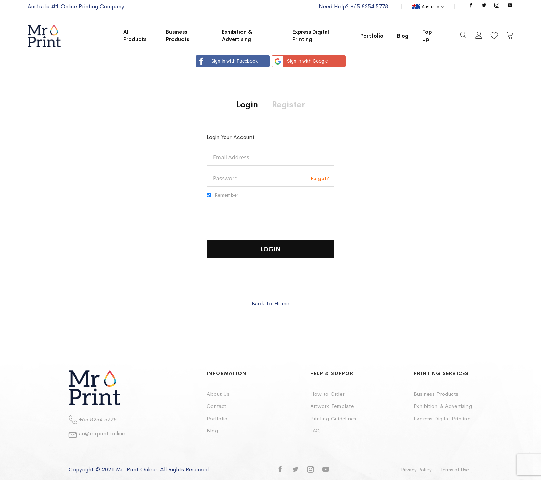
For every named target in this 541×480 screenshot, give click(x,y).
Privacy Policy (416, 470)
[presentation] (259, 216)
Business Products (436, 394)
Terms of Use (454, 470)
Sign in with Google (300, 61)
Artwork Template (332, 406)
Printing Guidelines (333, 418)
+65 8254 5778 (98, 419)
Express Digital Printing (442, 418)
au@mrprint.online (102, 433)
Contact (216, 406)
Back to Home (270, 303)
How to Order (327, 394)
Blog (212, 430)
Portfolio (217, 418)
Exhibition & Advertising (443, 406)
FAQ (315, 430)
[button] (428, 6)
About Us (218, 394)
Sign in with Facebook (227, 61)
